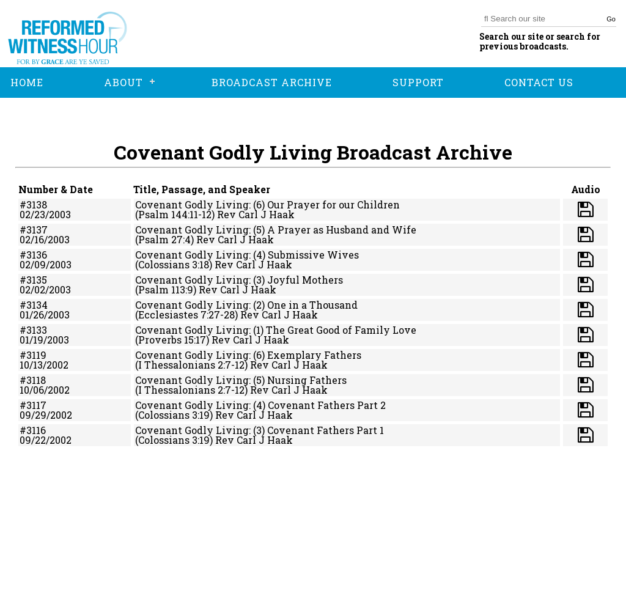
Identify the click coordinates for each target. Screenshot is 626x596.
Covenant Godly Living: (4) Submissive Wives (247, 254)
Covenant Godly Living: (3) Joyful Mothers (239, 279)
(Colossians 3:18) (173, 264)
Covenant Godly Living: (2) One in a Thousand (246, 304)
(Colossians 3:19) (174, 414)
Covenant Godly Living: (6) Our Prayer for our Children (267, 204)
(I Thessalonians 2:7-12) (191, 364)
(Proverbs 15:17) (172, 339)
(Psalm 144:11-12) (175, 214)
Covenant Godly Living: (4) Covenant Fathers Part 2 (260, 405)
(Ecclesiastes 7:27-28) (186, 314)
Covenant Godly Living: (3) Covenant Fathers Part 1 (259, 430)
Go (611, 19)
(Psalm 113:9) (165, 289)
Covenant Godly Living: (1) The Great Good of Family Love (275, 329)
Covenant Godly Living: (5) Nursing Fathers (241, 379)
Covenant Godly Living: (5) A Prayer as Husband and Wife (275, 229)
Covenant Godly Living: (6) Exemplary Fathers (248, 354)
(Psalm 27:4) (164, 239)
